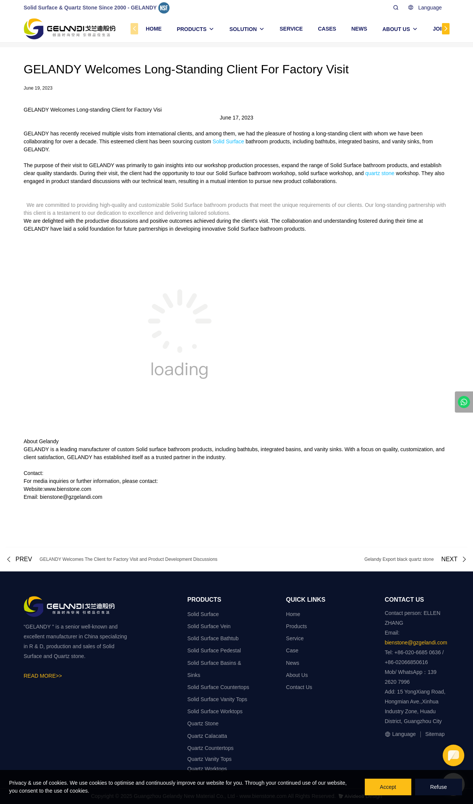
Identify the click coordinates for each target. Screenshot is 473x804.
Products (296, 626)
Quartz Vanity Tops (209, 759)
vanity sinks (405, 141)
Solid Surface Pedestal (214, 650)
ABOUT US (396, 29)
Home (293, 614)
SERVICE (291, 29)
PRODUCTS (192, 29)
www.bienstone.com (68, 489)
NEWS (359, 29)
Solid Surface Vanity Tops (217, 699)
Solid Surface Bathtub (212, 638)
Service (295, 638)
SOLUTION (243, 29)
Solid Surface (228, 141)
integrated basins (358, 141)
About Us (297, 675)
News (292, 663)
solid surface (313, 173)
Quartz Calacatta (207, 736)
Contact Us (299, 687)
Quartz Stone (203, 723)
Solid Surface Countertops (218, 687)
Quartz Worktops (207, 769)
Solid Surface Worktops (215, 711)
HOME (154, 29)
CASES (327, 29)
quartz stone (379, 173)
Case (292, 650)
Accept (388, 787)
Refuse (438, 787)
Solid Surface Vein (208, 626)
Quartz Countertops (210, 748)
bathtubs (325, 141)
